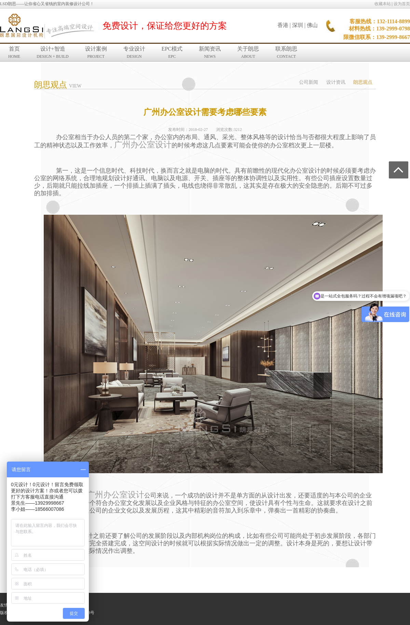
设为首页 (402, 3)
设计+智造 (52, 52)
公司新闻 (308, 82)
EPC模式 (172, 52)
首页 (14, 52)
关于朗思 (248, 52)
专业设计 (134, 52)
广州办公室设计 (143, 144)
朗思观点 (362, 82)
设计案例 (96, 52)
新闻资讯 (210, 52)
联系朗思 (286, 52)
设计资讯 (335, 82)
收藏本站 (382, 3)
